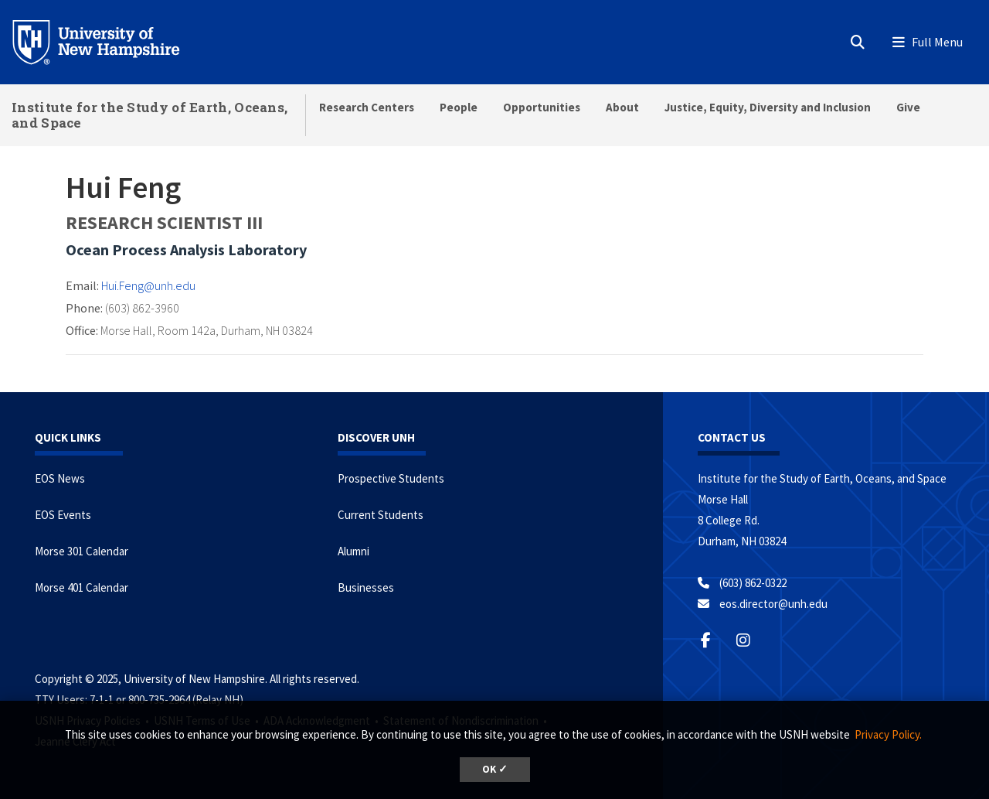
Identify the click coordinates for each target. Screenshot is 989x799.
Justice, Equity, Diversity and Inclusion (767, 107)
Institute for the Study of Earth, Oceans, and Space (149, 114)
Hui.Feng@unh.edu (148, 285)
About (622, 107)
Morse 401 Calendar (81, 587)
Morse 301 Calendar (81, 551)
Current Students (380, 514)
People (459, 107)
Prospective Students (391, 478)
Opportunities (541, 107)
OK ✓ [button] (495, 769)
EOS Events (63, 514)
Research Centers (366, 107)
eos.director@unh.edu (773, 603)
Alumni (353, 551)
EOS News (60, 478)
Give (908, 107)
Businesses (366, 587)
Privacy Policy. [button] (888, 734)
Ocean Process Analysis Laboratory (186, 249)
